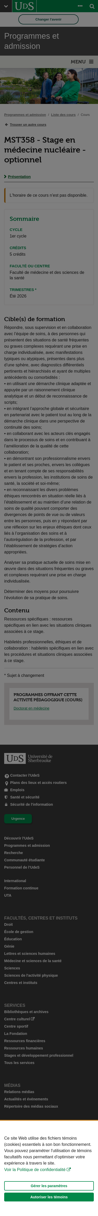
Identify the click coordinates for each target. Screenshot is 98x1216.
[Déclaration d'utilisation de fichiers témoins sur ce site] (49, 1168)
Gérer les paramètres (49, 1186)
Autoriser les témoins (49, 1197)
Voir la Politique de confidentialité (35, 1169)
